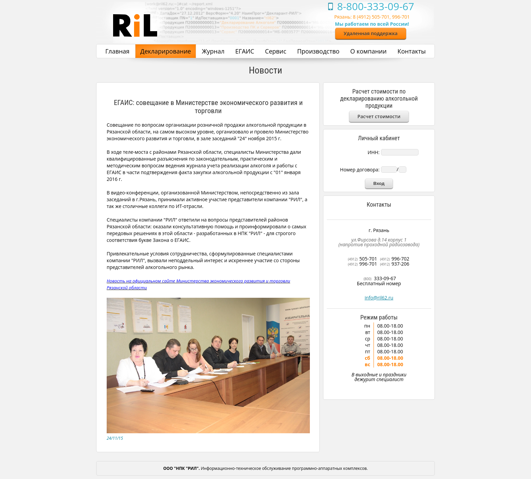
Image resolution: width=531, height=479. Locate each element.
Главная (117, 51)
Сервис (275, 51)
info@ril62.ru (379, 297)
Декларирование (165, 51)
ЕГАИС (244, 51)
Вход (379, 183)
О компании (368, 51)
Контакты (412, 51)
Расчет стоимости (379, 116)
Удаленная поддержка (371, 33)
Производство (318, 51)
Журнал (213, 51)
